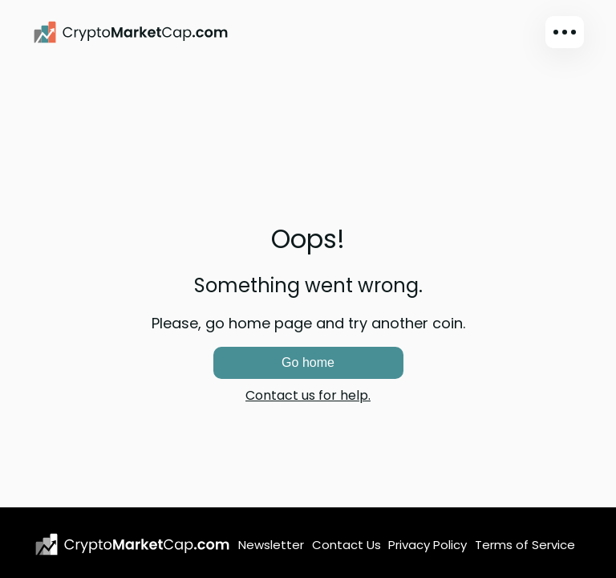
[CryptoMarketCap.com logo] (132, 544)
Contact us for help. (308, 395)
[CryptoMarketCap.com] (130, 32)
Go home (308, 362)
